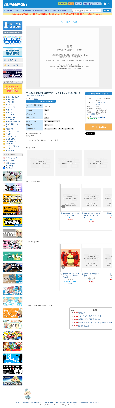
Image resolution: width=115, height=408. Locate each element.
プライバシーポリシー (50, 402)
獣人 (13, 97)
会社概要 (26, 402)
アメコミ (9, 112)
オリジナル (10, 99)
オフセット (48, 125)
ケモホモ (62, 129)
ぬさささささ (91, 278)
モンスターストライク (70, 281)
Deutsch (97, 4)
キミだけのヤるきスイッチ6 (89, 316)
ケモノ (8, 97)
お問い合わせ (62, 10)
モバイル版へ (94, 402)
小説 (11, 129)
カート (71, 4)
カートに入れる (99, 127)
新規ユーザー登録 (50, 10)
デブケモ (53, 129)
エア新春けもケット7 (52, 121)
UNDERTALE (10, 117)
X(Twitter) (9, 166)
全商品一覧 (10, 60)
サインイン (62, 4)
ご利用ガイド (9, 10)
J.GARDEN (10, 150)
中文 (85, 4)
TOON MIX (9, 144)
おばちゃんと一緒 (85, 326)
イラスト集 (10, 102)
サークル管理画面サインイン (12, 32)
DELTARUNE (10, 119)
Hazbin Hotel (10, 115)
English (78, 4)
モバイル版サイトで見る (69, 22)
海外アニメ (10, 110)
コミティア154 (11, 139)
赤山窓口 (70, 279)
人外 (17, 97)
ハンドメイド (10, 107)
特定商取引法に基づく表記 (68, 402)
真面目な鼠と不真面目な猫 (89, 319)
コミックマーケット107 (13, 131)
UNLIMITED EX (11, 141)
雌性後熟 (81, 313)
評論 (7, 129)
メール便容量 (91, 114)
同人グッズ (10, 104)
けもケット (10, 134)
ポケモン (91, 280)
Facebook (9, 168)
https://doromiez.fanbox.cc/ (35, 95)
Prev (63, 206)
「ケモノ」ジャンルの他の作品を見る (40, 101)
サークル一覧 (11, 65)
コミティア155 (11, 136)
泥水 (46, 110)
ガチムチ (70, 129)
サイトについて (11, 158)
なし (46, 117)
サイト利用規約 (36, 402)
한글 (90, 4)
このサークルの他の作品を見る (99, 94)
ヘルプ (18, 402)
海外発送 (34, 10)
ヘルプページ (20, 10)
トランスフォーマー (13, 122)
